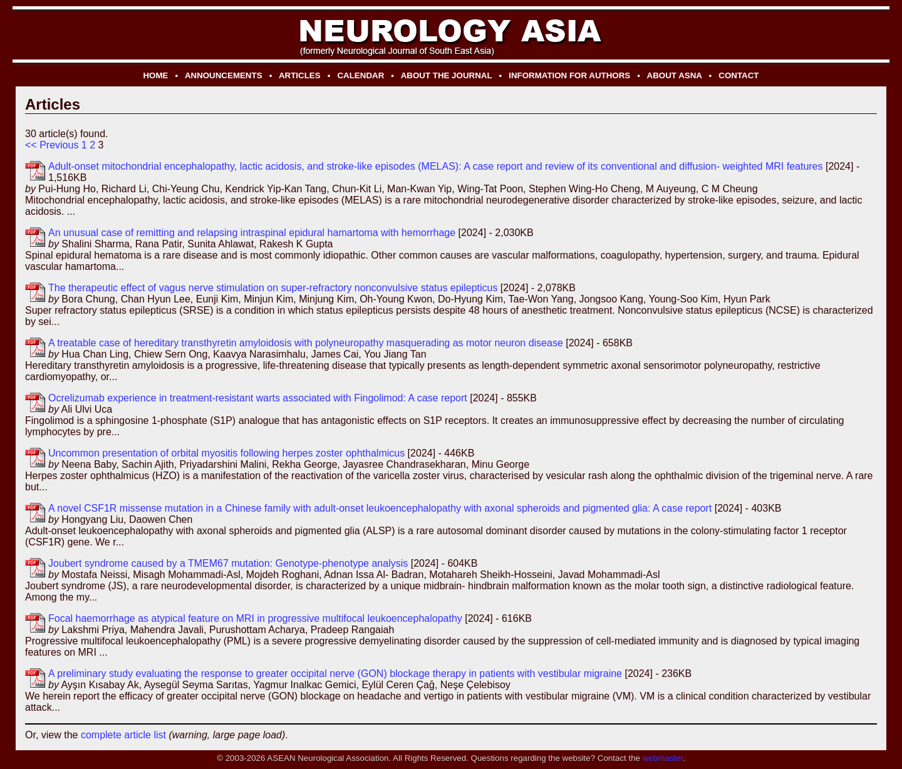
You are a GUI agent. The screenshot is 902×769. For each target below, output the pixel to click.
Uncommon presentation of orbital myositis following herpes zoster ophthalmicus (226, 453)
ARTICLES (300, 75)
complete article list (123, 735)
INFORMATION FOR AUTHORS (569, 75)
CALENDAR (360, 75)
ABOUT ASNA (674, 75)
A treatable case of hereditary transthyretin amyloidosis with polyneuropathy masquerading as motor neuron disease (305, 343)
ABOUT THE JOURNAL (446, 75)
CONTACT (738, 75)
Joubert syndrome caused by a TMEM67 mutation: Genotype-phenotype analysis (228, 563)
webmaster (663, 758)
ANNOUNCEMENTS (223, 75)
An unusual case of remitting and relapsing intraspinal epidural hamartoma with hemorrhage (251, 232)
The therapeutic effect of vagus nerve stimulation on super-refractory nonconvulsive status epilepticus (272, 287)
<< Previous (51, 145)
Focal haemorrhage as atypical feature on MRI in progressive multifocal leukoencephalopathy (255, 618)
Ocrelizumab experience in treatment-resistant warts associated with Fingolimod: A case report (257, 398)
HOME (155, 75)
